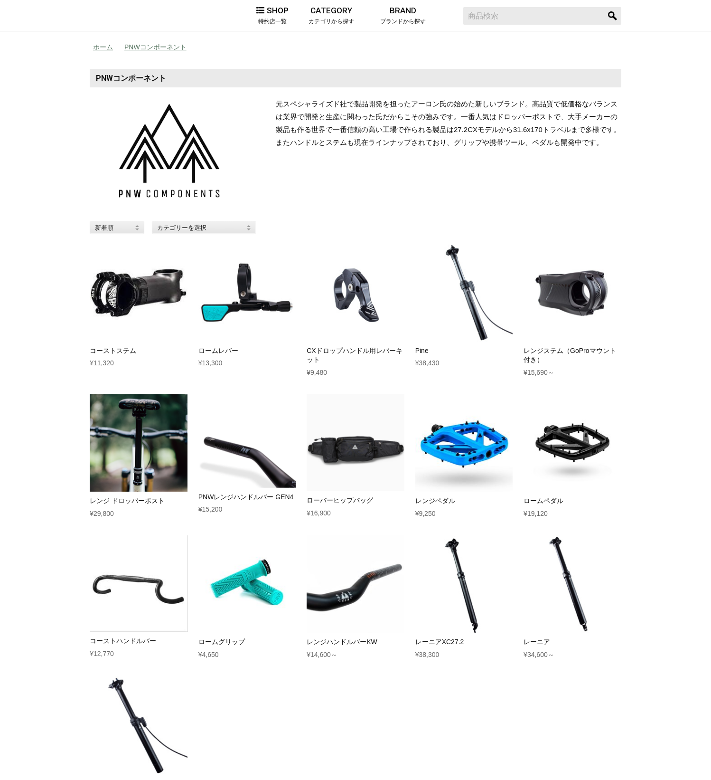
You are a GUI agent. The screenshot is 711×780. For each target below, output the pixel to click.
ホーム (103, 47)
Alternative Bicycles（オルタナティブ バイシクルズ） (137, 15)
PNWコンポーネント (155, 47)
